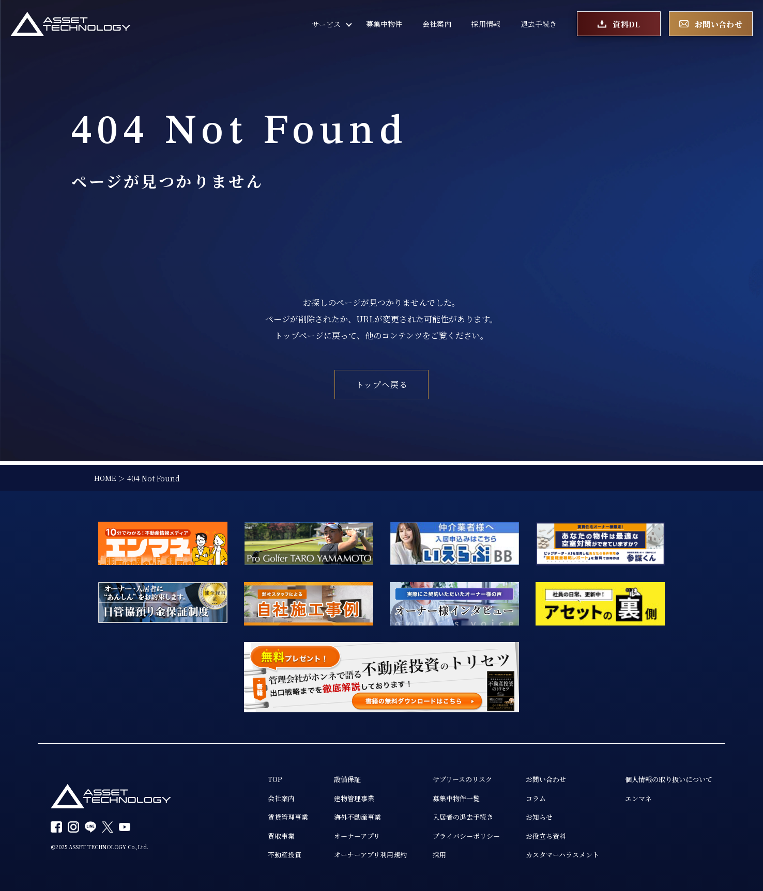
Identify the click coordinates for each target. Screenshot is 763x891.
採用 (422, 855)
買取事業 (255, 835)
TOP (248, 776)
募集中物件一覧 (440, 796)
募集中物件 (384, 26)
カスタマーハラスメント (552, 855)
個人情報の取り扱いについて (665, 776)
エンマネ (632, 796)
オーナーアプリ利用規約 (350, 855)
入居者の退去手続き (447, 815)
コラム (524, 796)
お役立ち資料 (535, 835)
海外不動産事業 (336, 815)
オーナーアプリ (335, 835)
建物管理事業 (332, 796)
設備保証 (325, 776)
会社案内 (436, 26)
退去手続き (539, 26)
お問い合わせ (535, 776)
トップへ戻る (382, 384)
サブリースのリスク (447, 776)
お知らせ (527, 815)
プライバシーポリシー (451, 835)
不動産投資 (259, 855)
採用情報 (485, 26)
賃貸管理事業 (263, 815)
